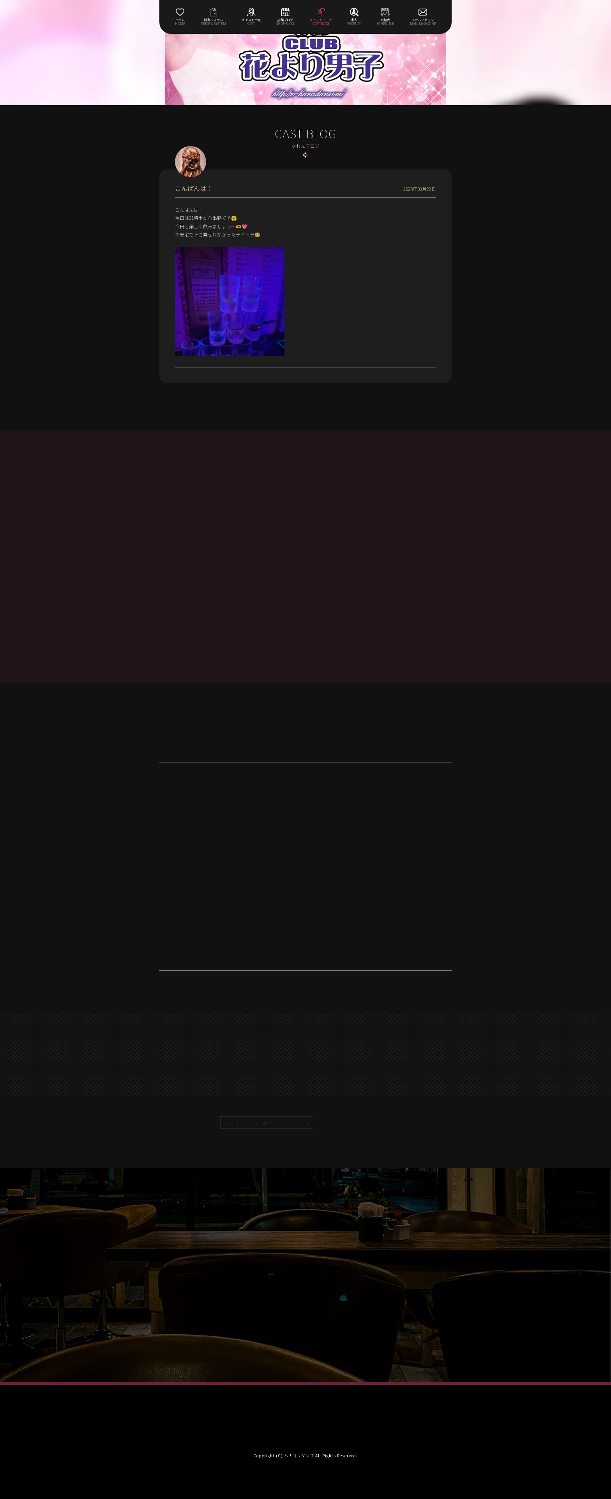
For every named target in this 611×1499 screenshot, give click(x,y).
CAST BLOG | (263, 1122)
